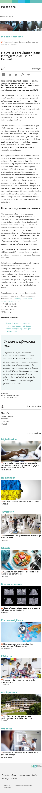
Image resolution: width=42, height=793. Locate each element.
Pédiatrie (6, 656)
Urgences (6, 728)
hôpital (4, 424)
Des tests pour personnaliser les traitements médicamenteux (17, 645)
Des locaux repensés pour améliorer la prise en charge (19, 754)
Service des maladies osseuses (18, 323)
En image (5, 778)
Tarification (7, 511)
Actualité (5, 775)
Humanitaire (8, 477)
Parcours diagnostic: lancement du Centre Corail (18, 681)
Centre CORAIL (12, 331)
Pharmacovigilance (12, 620)
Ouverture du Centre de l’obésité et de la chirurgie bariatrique (20, 573)
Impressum (7, 788)
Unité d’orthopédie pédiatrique (18, 329)
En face (14, 775)
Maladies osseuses (12, 36)
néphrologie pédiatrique (22, 299)
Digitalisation (9, 439)
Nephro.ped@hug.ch (10, 301)
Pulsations (8, 7)
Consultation (24, 775)
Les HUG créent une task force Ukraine (21, 502)
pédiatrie (4, 419)
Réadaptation (9, 692)
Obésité (5, 547)
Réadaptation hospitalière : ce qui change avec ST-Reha (21, 537)
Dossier (14, 778)
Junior (34, 775)
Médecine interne (11, 584)
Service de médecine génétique (18, 326)
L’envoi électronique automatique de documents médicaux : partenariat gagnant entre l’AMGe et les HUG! (20, 465)
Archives (7, 785)
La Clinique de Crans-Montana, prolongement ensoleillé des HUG (16, 717)
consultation (6, 421)
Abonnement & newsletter (23, 785)
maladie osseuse (7, 416)
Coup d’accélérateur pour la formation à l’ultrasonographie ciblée (20, 609)
